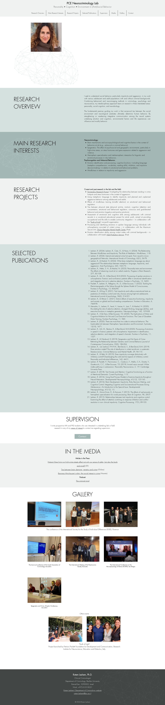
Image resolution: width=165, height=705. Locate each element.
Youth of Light (95, 222)
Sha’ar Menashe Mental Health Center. (111, 229)
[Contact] (83, 436)
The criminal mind (82, 481)
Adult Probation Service (115, 234)
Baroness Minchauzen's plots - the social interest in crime (79, 473)
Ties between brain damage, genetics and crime (79, 469)
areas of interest (77, 428)
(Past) (128, 229)
